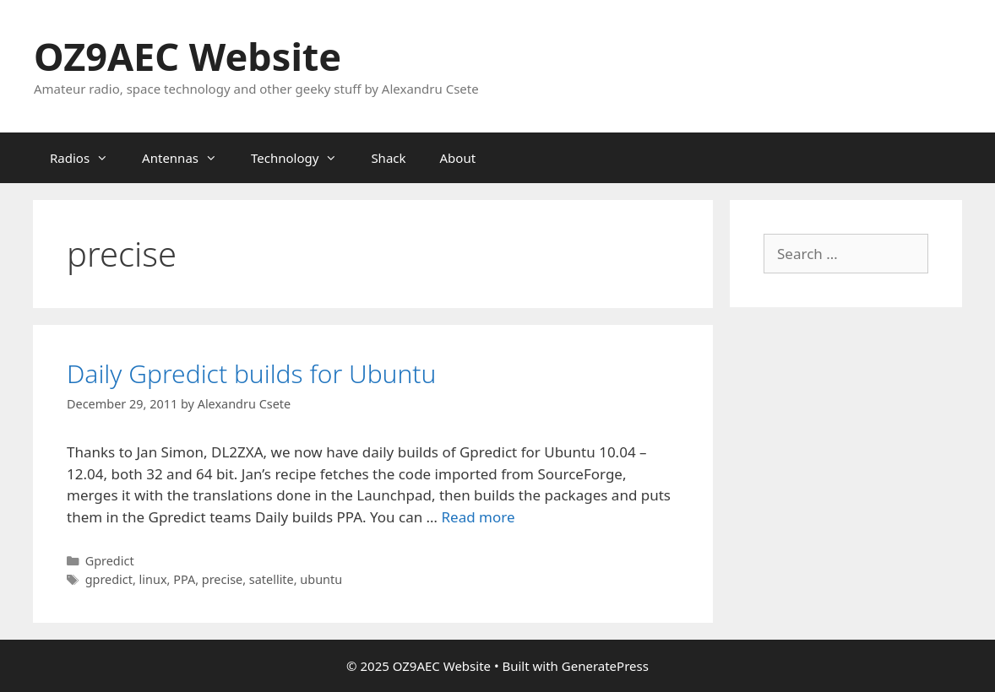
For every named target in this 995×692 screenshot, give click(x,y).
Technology (302, 157)
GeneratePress (605, 665)
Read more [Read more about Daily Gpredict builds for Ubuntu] (477, 517)
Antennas (188, 157)
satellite (271, 579)
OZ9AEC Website (187, 56)
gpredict (109, 579)
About (458, 157)
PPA (184, 579)
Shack (388, 157)
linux (153, 579)
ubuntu (321, 579)
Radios (87, 157)
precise (222, 579)
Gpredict (109, 561)
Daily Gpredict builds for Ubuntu (251, 373)
